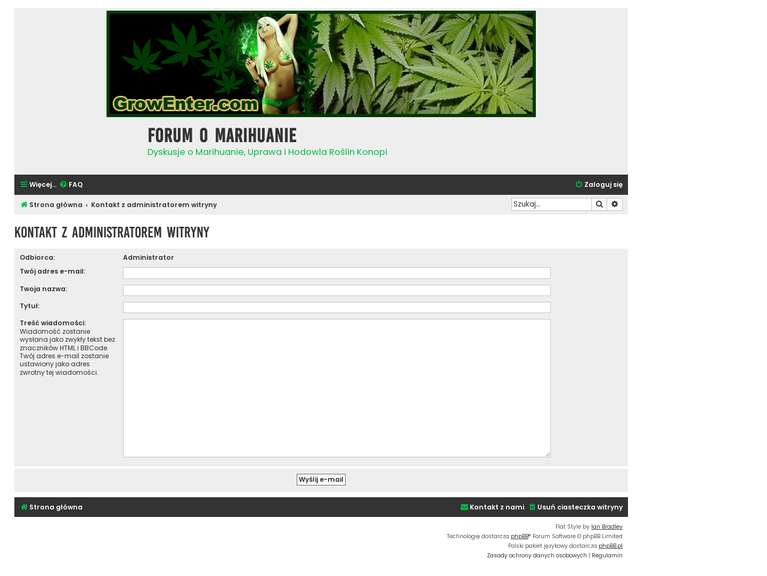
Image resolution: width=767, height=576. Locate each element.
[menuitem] (71, 185)
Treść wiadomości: (53, 322)
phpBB (519, 532)
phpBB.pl (611, 542)
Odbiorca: (37, 257)
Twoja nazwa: (43, 288)
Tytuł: (29, 305)
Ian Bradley (607, 522)
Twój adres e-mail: (52, 271)
